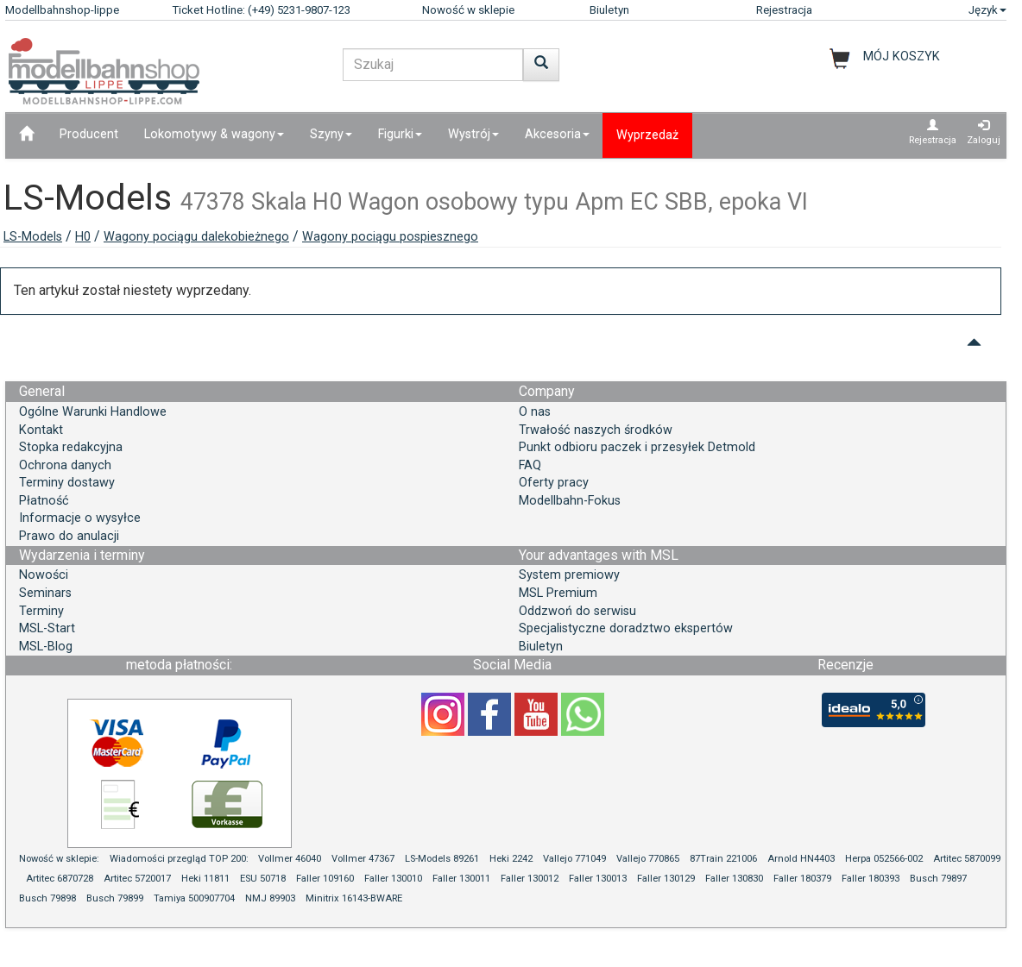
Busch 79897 (938, 878)
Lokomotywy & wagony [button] (214, 134)
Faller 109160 (325, 878)
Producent (89, 134)
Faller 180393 (870, 878)
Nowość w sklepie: (59, 858)
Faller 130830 (734, 878)
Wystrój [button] (473, 134)
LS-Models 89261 (442, 858)
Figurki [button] (400, 134)
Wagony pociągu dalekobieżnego (196, 236)
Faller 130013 (598, 878)
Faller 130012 (529, 878)
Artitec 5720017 (137, 878)
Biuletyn (609, 9)
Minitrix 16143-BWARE (354, 898)
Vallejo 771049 (574, 858)
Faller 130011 (461, 878)
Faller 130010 (393, 878)
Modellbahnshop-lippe (62, 9)
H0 (83, 236)
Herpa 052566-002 (884, 858)
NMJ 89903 (270, 898)
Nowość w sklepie (468, 9)
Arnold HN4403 (801, 858)
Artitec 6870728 (59, 878)
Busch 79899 (114, 898)
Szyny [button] (331, 134)
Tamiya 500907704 (194, 898)
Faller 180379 (802, 878)
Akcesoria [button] (557, 134)
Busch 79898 (47, 898)
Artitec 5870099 (966, 858)
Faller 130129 (666, 878)
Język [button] (987, 9)
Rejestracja (784, 9)
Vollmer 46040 (289, 858)
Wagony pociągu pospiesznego (390, 236)
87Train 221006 (723, 858)
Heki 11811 (205, 878)
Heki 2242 (511, 858)
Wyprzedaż (647, 135)
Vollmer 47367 (362, 858)
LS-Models (32, 236)
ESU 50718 (263, 878)
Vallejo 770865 (647, 858)
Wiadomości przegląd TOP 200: (180, 858)
